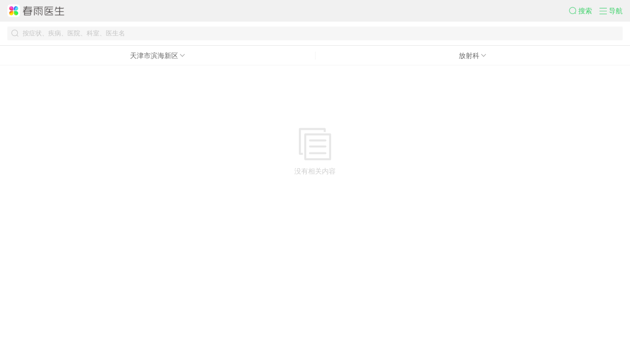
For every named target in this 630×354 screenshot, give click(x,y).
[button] (584, 11)
